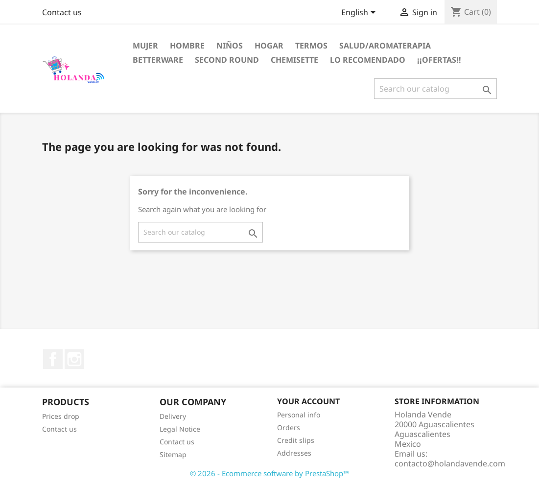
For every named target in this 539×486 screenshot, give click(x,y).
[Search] (435, 88)
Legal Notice (180, 429)
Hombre (187, 45)
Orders (288, 427)
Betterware (158, 59)
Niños (229, 45)
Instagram (74, 359)
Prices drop (60, 416)
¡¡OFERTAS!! (439, 59)
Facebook (53, 359)
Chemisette (294, 59)
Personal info (298, 414)
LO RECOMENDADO (367, 59)
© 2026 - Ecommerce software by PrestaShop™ (269, 473)
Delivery (173, 416)
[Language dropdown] (360, 13)
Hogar (269, 45)
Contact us (62, 12)
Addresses (294, 453)
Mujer (145, 45)
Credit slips (295, 440)
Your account (308, 401)
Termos (311, 45)
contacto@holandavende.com (450, 463)
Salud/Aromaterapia (385, 45)
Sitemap (173, 454)
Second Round (227, 59)
